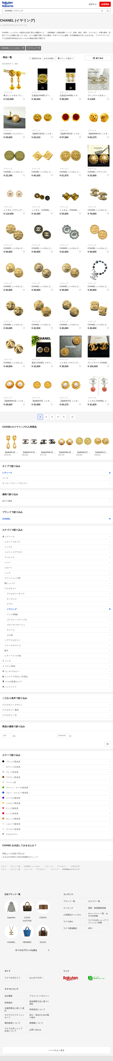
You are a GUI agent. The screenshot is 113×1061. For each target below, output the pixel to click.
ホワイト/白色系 (56, 767)
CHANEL (56, 519)
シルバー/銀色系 (56, 824)
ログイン (93, 4)
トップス (58, 547)
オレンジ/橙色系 (56, 818)
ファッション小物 (58, 578)
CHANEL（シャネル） (12, 48)
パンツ (58, 562)
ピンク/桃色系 (56, 808)
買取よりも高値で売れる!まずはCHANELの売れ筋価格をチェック (56, 855)
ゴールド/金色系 (56, 829)
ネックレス (59, 599)
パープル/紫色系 (56, 798)
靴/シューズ (58, 583)
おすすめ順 (49, 58)
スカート (58, 568)
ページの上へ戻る (56, 1050)
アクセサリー (58, 588)
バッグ (58, 573)
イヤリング (33, 48)
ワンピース (58, 557)
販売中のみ (35, 58)
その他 (59, 635)
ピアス (59, 604)
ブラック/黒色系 (56, 761)
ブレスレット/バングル (59, 619)
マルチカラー (56, 834)
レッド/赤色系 (56, 813)
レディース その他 (58, 656)
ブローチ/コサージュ (59, 625)
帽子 (58, 650)
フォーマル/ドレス (58, 645)
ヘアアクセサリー (58, 640)
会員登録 (105, 4)
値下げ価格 (56, 501)
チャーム (59, 630)
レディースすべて (58, 542)
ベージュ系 (56, 782)
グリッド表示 (65, 58)
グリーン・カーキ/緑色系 (56, 787)
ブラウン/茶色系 (56, 777)
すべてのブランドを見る (26, 950)
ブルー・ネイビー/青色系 (56, 793)
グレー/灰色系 (56, 772)
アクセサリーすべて (59, 594)
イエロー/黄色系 (56, 803)
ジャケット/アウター (58, 552)
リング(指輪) (59, 614)
